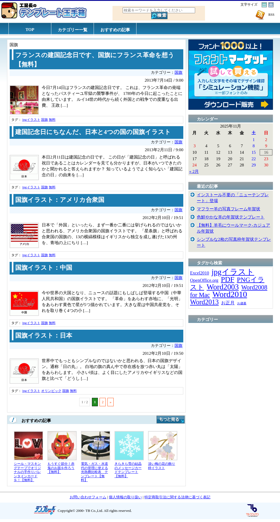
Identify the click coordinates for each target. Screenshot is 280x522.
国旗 (178, 72)
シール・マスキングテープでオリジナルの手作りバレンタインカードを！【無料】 (27, 472)
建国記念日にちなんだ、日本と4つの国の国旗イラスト (93, 132)
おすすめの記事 (115, 29)
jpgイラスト (31, 120)
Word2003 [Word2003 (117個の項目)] (223, 287)
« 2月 (194, 171)
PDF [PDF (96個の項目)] (227, 279)
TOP (30, 29)
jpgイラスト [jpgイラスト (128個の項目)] (232, 271)
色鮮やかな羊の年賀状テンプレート (230, 217)
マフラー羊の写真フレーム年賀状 (228, 208)
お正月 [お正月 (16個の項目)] (228, 302)
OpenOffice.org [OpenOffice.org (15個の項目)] (204, 280)
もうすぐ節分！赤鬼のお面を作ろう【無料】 (60, 468)
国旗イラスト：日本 (43, 335)
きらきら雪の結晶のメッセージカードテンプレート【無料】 (128, 470)
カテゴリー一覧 (72, 29)
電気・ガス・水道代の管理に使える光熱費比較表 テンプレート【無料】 (94, 472)
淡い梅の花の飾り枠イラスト (161, 466)
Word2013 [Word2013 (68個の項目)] (204, 302)
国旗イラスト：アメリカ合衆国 (59, 200)
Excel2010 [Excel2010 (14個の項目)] (199, 273)
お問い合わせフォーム (88, 497)
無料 (52, 120)
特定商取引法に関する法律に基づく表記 (177, 497)
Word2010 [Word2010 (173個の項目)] (229, 294)
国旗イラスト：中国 (43, 267)
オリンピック (51, 391)
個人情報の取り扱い (125, 497)
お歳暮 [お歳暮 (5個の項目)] (241, 303)
